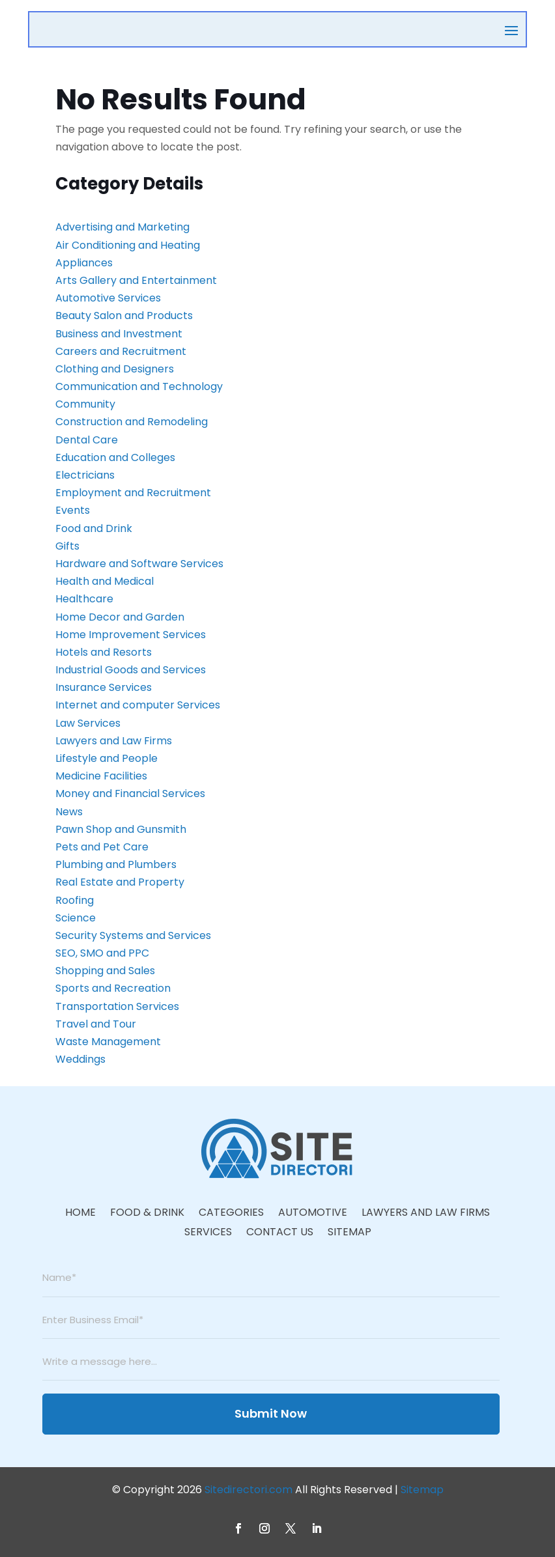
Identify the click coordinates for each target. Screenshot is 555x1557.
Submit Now (271, 1413)
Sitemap (349, 1233)
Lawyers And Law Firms (426, 1214)
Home (80, 1214)
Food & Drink (147, 1214)
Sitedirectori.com (248, 1489)
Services (208, 1233)
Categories (231, 1214)
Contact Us (279, 1233)
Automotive (312, 1214)
